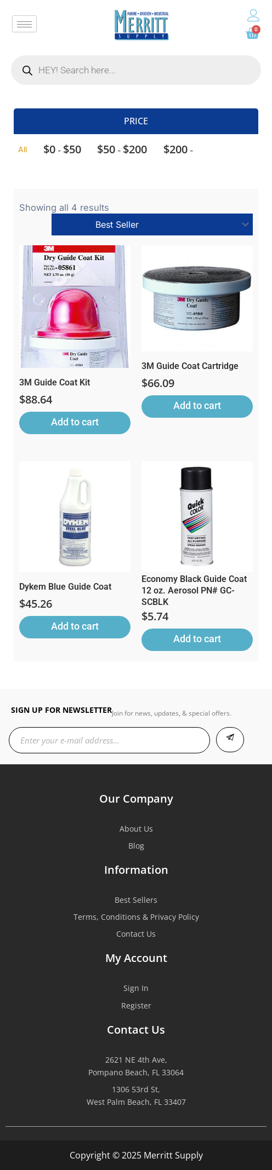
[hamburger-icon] (24, 23)
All (22, 149)
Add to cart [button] (75, 422)
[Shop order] (152, 224)
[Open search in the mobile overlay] (136, 70)
